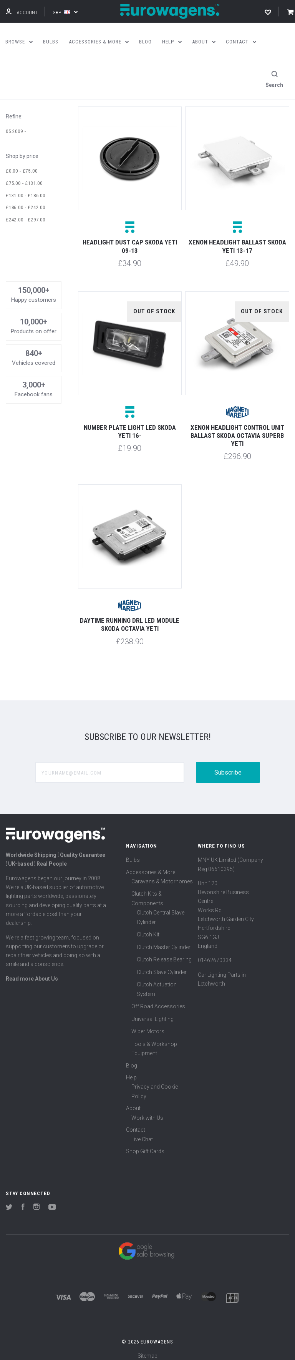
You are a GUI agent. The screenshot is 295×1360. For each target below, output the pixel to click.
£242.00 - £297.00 (25, 214)
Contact (135, 1124)
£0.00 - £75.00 (21, 165)
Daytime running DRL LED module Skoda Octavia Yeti (129, 619)
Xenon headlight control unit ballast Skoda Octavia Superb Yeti (237, 430)
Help (131, 1072)
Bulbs (133, 854)
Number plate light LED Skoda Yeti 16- (130, 426)
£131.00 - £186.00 (25, 190)
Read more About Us (32, 973)
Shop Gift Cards (145, 1146)
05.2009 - (16, 126)
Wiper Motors (147, 1026)
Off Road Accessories (158, 1001)
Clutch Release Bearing (164, 954)
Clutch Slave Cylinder (162, 966)
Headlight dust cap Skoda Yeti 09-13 (130, 241)
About (133, 1103)
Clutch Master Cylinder (164, 941)
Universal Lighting (152, 1013)
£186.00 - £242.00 (25, 202)
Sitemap (147, 1350)
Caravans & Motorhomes (162, 876)
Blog (131, 1060)
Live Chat (142, 1134)
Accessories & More (150, 866)
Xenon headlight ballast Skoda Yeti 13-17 (237, 241)
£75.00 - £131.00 (24, 177)
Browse (19, 42)
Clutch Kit (148, 929)
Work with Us (147, 1112)
